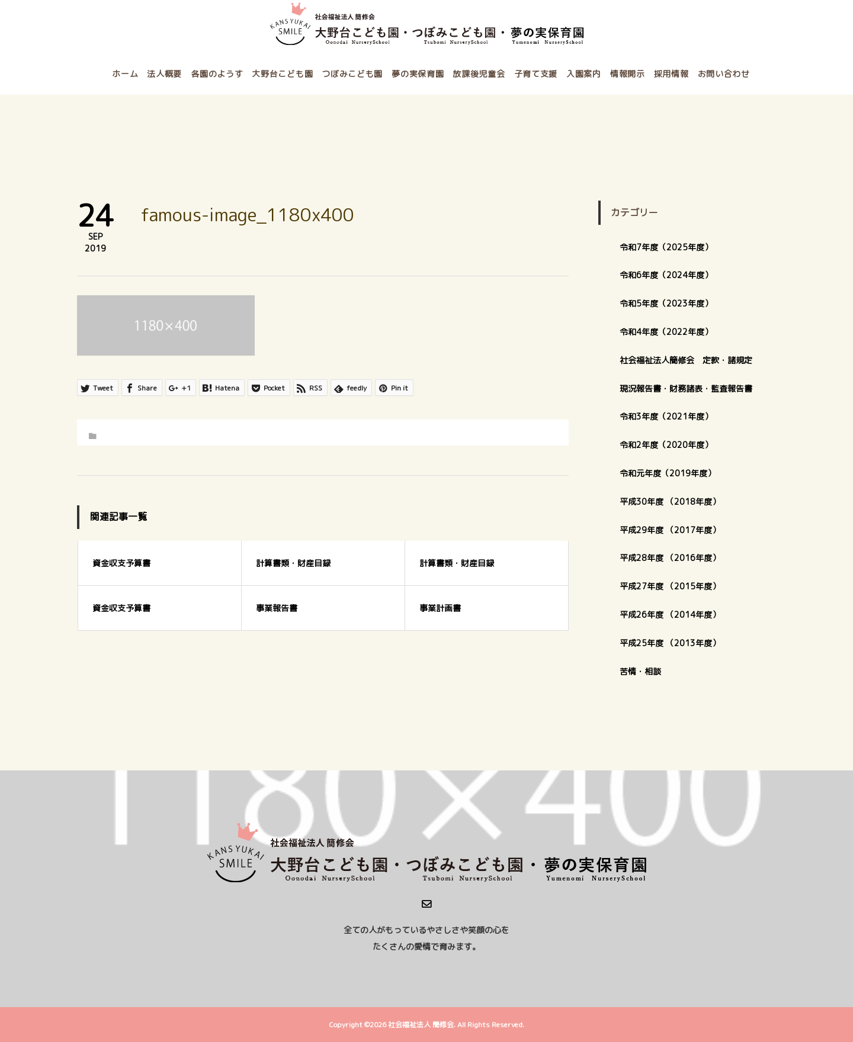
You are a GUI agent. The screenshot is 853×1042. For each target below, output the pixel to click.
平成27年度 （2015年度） (670, 586)
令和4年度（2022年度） (666, 331)
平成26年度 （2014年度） (670, 614)
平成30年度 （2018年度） (670, 501)
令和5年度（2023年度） (666, 303)
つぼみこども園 (352, 73)
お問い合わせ (724, 73)
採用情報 (671, 73)
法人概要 (164, 73)
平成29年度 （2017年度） (674, 529)
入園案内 (583, 73)
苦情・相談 (640, 671)
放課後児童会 (479, 73)
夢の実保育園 (418, 73)
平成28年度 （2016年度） (670, 557)
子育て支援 (536, 73)
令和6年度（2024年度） (666, 274)
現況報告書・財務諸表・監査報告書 (686, 388)
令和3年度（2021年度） (666, 416)
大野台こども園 (282, 73)
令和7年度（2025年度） (666, 247)
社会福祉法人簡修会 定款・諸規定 (686, 360)
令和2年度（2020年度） (666, 444)
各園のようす (217, 73)
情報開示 (627, 73)
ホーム (125, 73)
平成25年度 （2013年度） (670, 643)
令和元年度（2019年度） (668, 473)
